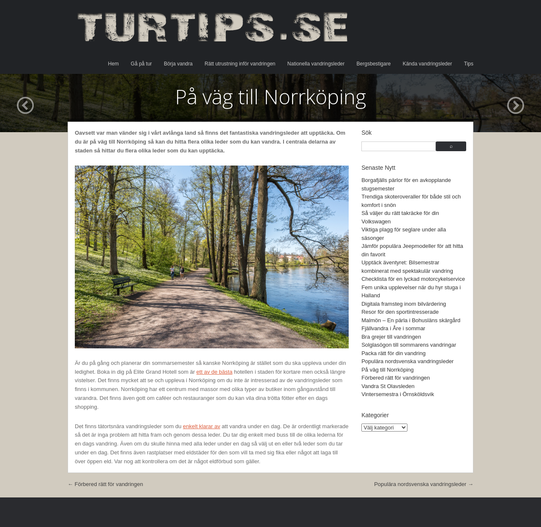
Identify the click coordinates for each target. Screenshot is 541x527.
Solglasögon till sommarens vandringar (408, 345)
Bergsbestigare (374, 64)
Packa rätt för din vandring (393, 353)
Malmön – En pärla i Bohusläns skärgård (410, 320)
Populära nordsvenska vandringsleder (407, 361)
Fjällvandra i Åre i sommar (393, 328)
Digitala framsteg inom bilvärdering (403, 304)
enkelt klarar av (201, 426)
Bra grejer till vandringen (391, 337)
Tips (468, 64)
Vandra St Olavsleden (388, 386)
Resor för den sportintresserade (400, 312)
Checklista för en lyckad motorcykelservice (413, 279)
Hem (113, 64)
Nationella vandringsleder (315, 64)
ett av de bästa (214, 372)
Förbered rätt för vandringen (395, 378)
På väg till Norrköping (387, 370)
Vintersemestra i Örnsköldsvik (397, 394)
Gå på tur (141, 64)
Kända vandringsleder (427, 64)
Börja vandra (178, 64)
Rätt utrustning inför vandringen (240, 64)
